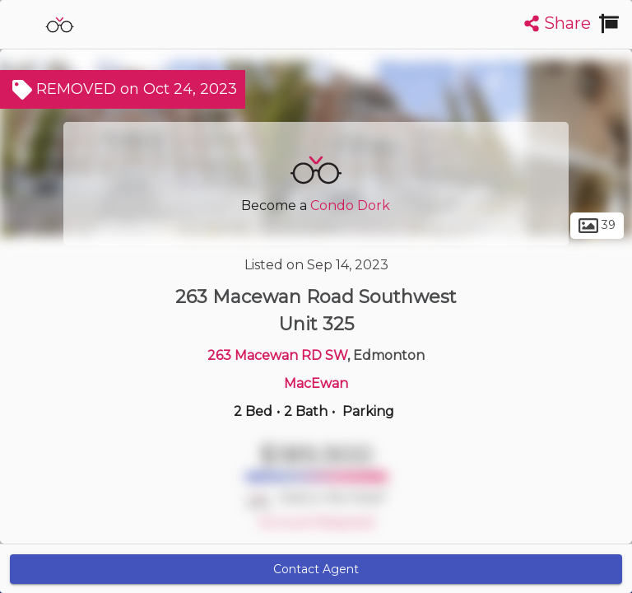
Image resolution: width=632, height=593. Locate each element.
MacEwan (316, 383)
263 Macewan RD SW (277, 355)
